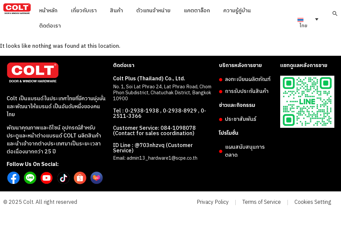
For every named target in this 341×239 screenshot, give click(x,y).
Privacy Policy (213, 202)
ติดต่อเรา (50, 26)
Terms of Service (261, 202)
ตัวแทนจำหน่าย (153, 10)
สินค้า (116, 10)
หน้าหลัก (48, 10)
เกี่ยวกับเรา (84, 10)
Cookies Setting (312, 202)
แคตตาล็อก (197, 10)
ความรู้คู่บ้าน (237, 10)
